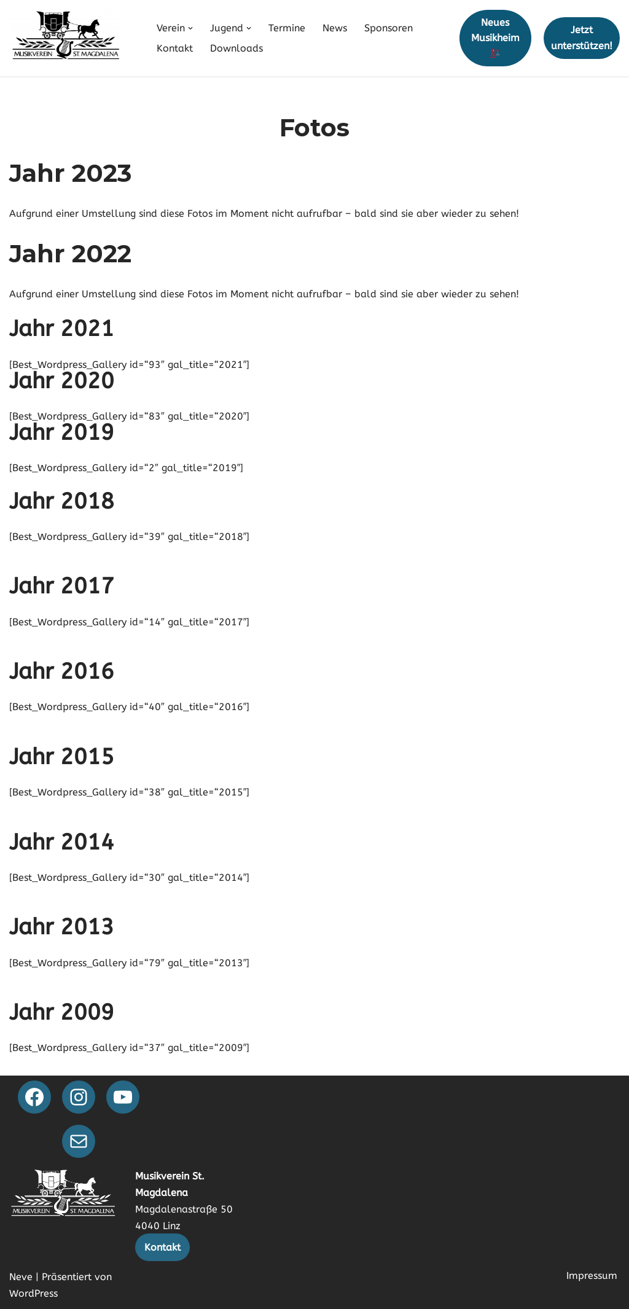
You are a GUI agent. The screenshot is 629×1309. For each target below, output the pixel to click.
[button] (190, 28)
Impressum (591, 1275)
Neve (21, 1277)
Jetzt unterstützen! (581, 38)
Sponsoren (388, 28)
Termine (286, 28)
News (334, 28)
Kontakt (175, 48)
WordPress (33, 1293)
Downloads (236, 48)
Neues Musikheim (495, 37)
